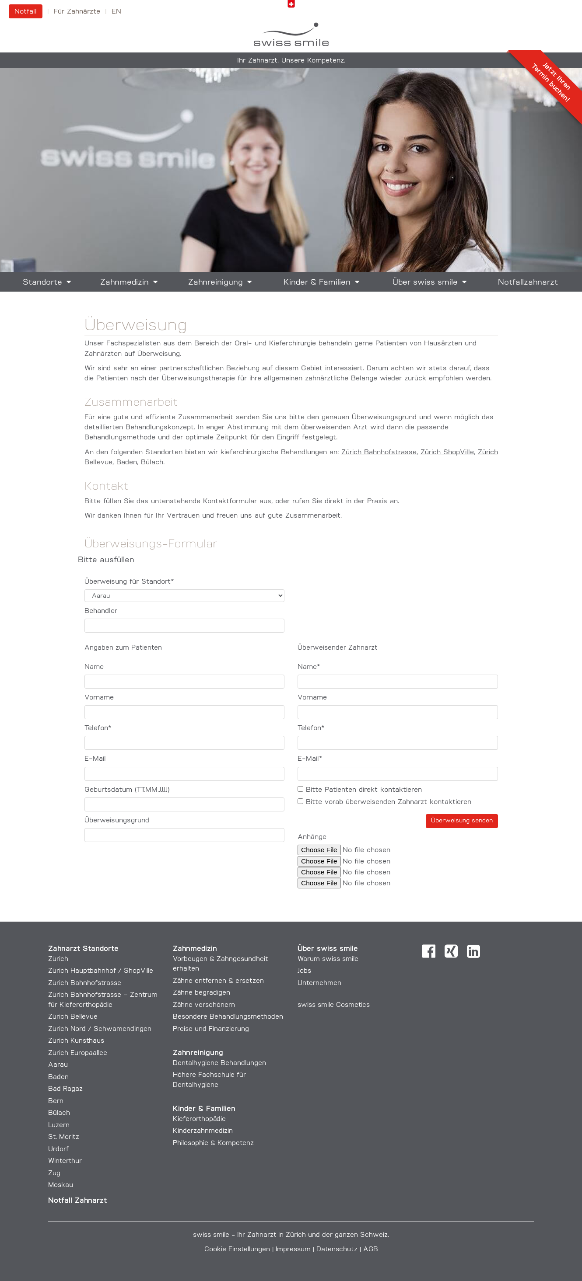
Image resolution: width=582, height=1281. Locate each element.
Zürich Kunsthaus (76, 1041)
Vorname (99, 697)
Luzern (59, 1125)
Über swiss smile (425, 282)
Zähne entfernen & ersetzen (218, 981)
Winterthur (65, 1161)
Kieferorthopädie (199, 1119)
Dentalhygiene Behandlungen (219, 1063)
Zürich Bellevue (73, 1017)
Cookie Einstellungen (237, 1249)
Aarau (58, 1065)
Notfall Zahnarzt (77, 1200)
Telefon (98, 728)
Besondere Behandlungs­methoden (228, 1017)
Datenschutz (337, 1249)
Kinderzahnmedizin (203, 1131)
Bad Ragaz (65, 1089)
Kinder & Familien (317, 282)
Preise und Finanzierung (211, 1029)
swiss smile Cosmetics (334, 1005)
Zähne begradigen (201, 993)
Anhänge (312, 837)
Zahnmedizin (124, 282)
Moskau (60, 1185)
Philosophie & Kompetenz (213, 1143)
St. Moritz (63, 1137)
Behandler (100, 611)
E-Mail (95, 758)
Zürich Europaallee (77, 1053)
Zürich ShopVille (447, 452)
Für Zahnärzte (77, 11)
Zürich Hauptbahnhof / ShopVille (100, 971)
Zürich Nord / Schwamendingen (99, 1029)
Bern (55, 1101)
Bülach (152, 462)
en (116, 11)
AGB (370, 1249)
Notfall (25, 11)
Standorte (42, 282)
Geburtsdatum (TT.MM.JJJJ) (126, 790)
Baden (126, 462)
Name (94, 667)
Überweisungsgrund (116, 820)
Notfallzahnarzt (528, 282)
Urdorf (58, 1149)
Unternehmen (319, 983)
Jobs (304, 971)
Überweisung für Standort (129, 581)
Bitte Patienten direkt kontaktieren (360, 790)
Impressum (293, 1249)
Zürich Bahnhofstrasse (379, 452)
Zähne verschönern (204, 1005)
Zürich (58, 959)
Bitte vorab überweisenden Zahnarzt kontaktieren (384, 802)
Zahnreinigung (215, 282)
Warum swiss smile (328, 959)
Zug (54, 1173)
